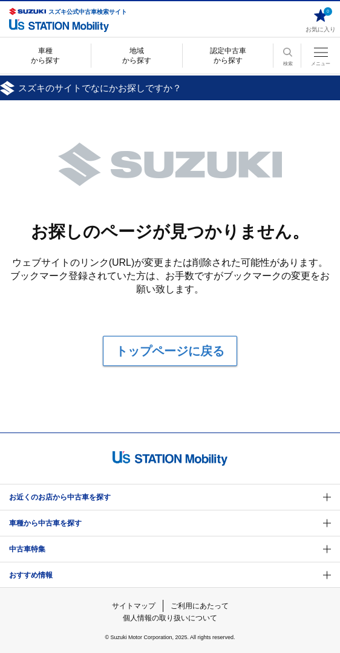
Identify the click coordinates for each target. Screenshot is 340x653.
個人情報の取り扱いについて (170, 618)
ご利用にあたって (200, 606)
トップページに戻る (170, 351)
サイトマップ (133, 606)
